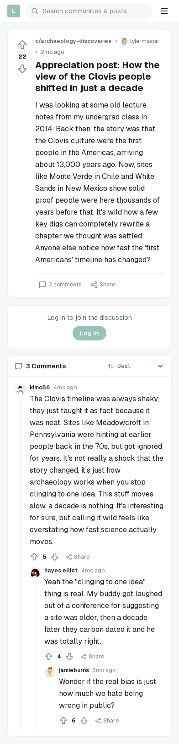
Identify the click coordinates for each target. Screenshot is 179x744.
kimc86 (40, 387)
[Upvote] (22, 45)
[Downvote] (22, 68)
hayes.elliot (61, 570)
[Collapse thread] (20, 563)
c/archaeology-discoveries (73, 41)
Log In (89, 333)
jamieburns (74, 670)
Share (103, 284)
